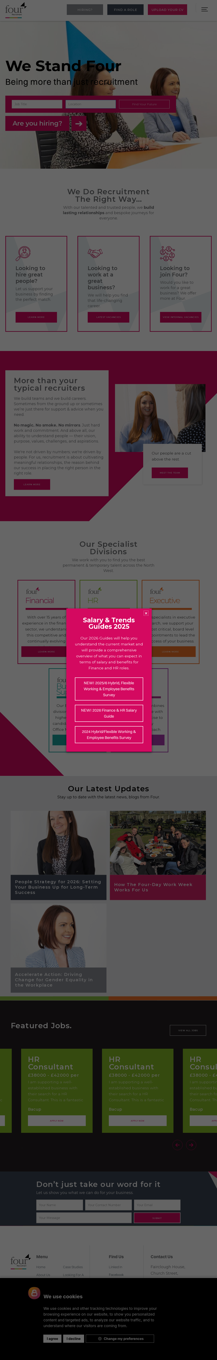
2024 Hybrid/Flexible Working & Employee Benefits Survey (109, 734)
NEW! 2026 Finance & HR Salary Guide (109, 713)
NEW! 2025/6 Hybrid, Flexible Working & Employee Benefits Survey (109, 688)
